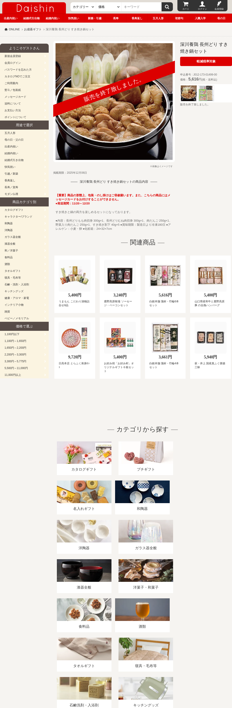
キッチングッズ (14, 291)
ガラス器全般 (13, 237)
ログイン (202, 9)
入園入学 (200, 18)
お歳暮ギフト (33, 29)
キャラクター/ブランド (18, 216)
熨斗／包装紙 (13, 90)
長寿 (115, 18)
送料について (13, 103)
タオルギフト (13, 270)
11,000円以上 (13, 374)
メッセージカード (15, 96)
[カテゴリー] (83, 6)
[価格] (109, 6)
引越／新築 (11, 173)
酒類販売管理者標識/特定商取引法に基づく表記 (80, 656)
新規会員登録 (13, 56)
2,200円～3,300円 (15, 354)
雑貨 (7, 311)
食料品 (9, 257)
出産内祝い (10, 18)
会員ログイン (13, 62)
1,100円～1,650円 (15, 341)
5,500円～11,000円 (16, 368)
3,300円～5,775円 (15, 361)
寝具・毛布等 (13, 277)
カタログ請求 (164, 656)
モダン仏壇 (11, 194)
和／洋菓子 (11, 250)
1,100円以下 (12, 334)
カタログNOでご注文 (17, 76)
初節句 (179, 18)
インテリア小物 (14, 304)
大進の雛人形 (116, 685)
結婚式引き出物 (14, 160)
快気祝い (73, 18)
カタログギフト (14, 209)
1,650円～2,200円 (15, 347)
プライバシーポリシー (133, 656)
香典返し (137, 18)
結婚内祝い (52, 18)
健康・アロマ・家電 (17, 298)
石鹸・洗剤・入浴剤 (17, 284)
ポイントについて (15, 117)
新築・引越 (95, 18)
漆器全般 (10, 243)
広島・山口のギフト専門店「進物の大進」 (116, 680)
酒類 (7, 264)
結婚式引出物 (31, 18)
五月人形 (158, 18)
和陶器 (9, 223)
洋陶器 (9, 230)
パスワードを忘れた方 (18, 69)
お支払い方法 (13, 110)
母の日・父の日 (14, 139)
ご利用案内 (11, 83)
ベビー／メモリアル (17, 318)
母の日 (221, 18)
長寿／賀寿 (11, 187)
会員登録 (219, 9)
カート (185, 9)
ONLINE (14, 29)
